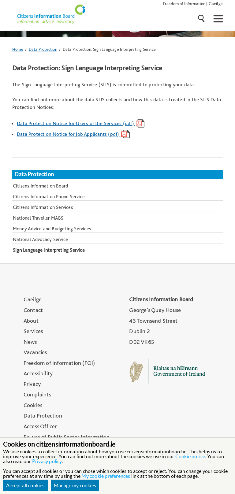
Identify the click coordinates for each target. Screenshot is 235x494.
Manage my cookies (75, 485)
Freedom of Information (184, 3)
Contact (33, 310)
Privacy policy (47, 461)
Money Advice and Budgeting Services (52, 229)
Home (17, 49)
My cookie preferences (105, 476)
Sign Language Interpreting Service (49, 250)
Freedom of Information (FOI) (59, 362)
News (30, 341)
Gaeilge (216, 3)
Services (33, 331)
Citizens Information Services (43, 207)
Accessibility (38, 373)
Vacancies (35, 352)
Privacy (32, 384)
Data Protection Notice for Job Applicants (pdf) (73, 134)
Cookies (33, 405)
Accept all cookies (25, 485)
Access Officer (40, 426)
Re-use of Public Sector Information (67, 436)
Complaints (37, 394)
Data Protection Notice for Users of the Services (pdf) (80, 123)
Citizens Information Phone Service (49, 196)
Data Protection (43, 49)
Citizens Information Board (40, 186)
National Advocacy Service (40, 239)
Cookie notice (190, 456)
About (31, 320)
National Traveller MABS (38, 218)
